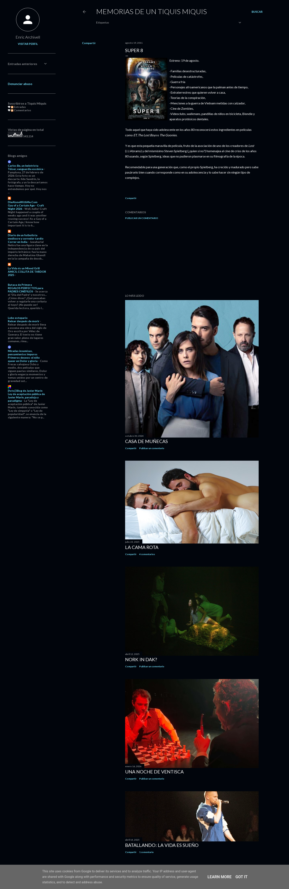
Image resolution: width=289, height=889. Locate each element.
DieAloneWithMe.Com (22, 202)
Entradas (18, 107)
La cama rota (141, 547)
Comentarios (21, 110)
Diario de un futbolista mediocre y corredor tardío (25, 236)
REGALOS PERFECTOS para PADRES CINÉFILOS (25, 289)
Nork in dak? (141, 659)
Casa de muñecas (146, 441)
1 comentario (146, 852)
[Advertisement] (192, 256)
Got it (242, 877)
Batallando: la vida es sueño (162, 845)
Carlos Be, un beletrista (23, 165)
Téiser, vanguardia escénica (25, 169)
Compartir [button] (89, 43)
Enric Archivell (28, 37)
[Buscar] (257, 11)
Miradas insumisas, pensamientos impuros (22, 352)
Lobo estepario (18, 317)
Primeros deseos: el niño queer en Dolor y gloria (24, 359)
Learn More (220, 877)
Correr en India (17, 241)
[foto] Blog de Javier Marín (25, 390)
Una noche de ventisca (154, 771)
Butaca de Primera (20, 284)
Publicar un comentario (141, 218)
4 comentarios (147, 554)
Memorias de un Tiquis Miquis (151, 11)
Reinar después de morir (23, 321)
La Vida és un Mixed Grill (24, 268)
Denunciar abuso (20, 84)
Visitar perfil (28, 43)
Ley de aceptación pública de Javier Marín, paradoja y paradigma (26, 397)
